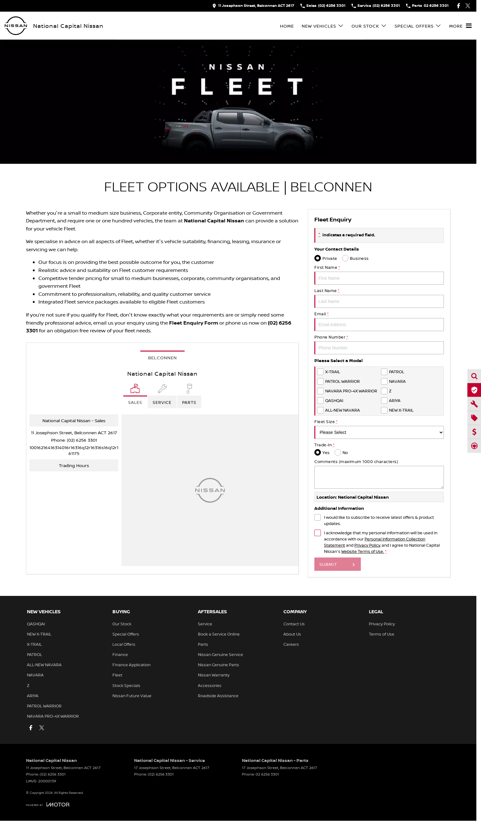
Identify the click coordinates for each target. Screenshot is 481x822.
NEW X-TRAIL (39, 634)
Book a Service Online (219, 634)
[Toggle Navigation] (460, 26)
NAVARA (35, 675)
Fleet (117, 675)
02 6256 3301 (267, 774)
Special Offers (125, 634)
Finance (120, 654)
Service (205, 624)
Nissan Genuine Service (220, 654)
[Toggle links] (47, 804)
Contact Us (294, 624)
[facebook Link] (458, 6)
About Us (292, 634)
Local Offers (123, 644)
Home (287, 26)
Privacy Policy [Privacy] (367, 545)
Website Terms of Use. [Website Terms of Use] (362, 551)
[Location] (135, 396)
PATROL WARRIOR (44, 706)
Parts (203, 644)
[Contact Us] (253, 6)
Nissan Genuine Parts (218, 664)
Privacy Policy (382, 624)
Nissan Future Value (131, 695)
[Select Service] (162, 396)
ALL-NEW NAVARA (44, 664)
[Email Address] (73, 450)
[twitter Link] (468, 6)
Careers (291, 644)
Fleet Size (379, 429)
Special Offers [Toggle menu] (418, 26)
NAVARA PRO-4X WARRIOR (53, 716)
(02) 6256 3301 (82, 440)
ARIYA (32, 695)
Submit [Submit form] (328, 564)
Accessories (209, 685)
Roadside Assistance (218, 695)
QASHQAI (36, 624)
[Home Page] (16, 25)
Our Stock (121, 624)
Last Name (379, 298)
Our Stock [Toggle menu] (369, 26)
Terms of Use (381, 634)
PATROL (34, 654)
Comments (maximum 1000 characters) (379, 474)
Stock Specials (126, 685)
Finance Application (131, 664)
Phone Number (379, 344)
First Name (379, 275)
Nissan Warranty (214, 675)
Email (379, 321)
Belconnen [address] (162, 358)
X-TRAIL (34, 644)
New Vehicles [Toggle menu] (323, 26)
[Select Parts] (189, 396)
